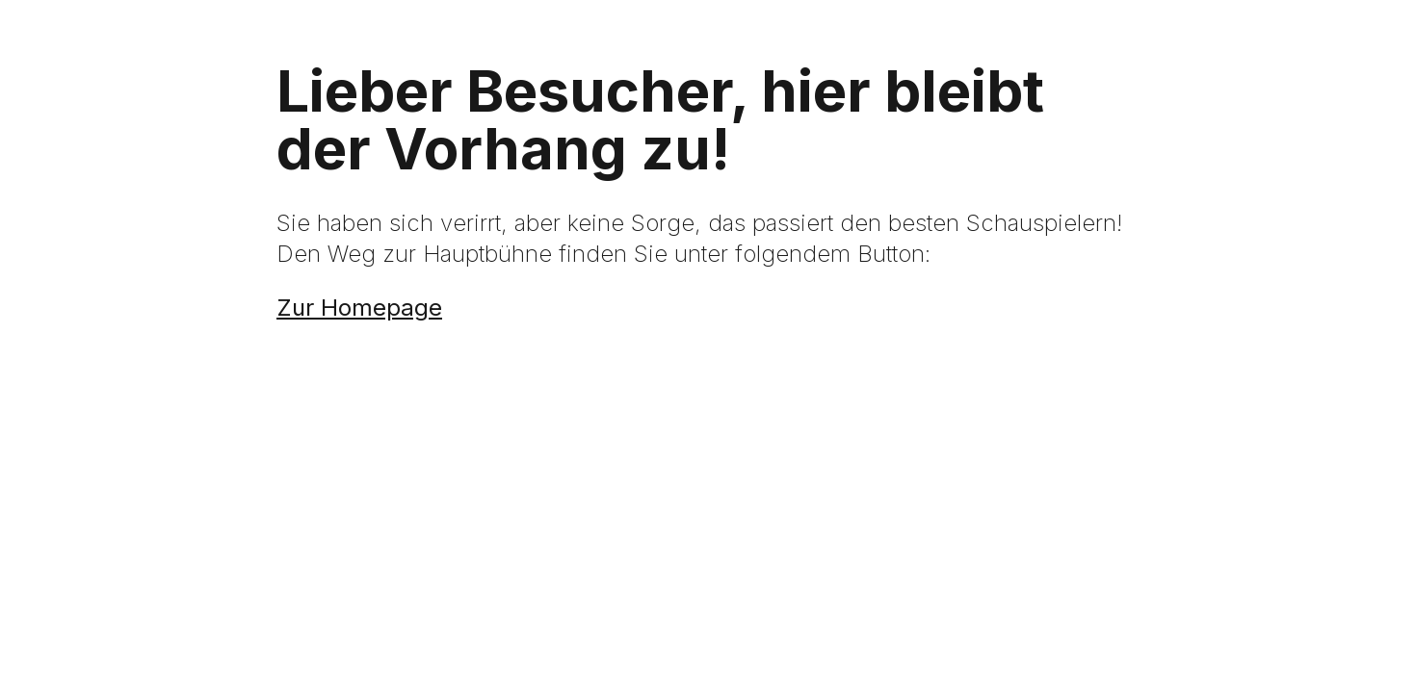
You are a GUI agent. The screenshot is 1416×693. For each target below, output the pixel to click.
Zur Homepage (359, 307)
